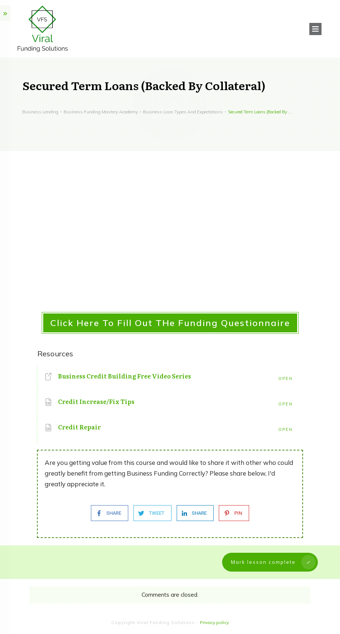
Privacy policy (214, 622)
